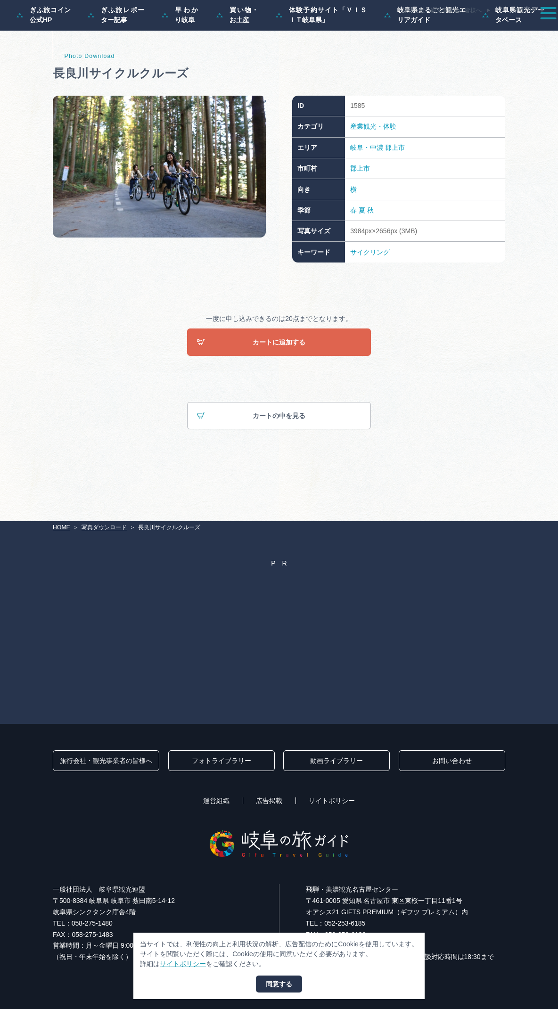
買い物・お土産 (237, 54)
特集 (265, 30)
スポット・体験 (361, 30)
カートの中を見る (251, 455)
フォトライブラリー (221, 761)
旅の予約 (487, 30)
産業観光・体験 (373, 166)
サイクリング (370, 291)
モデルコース (306, 30)
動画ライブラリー (336, 761)
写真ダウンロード (104, 528)
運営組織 (216, 801)
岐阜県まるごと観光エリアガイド (425, 54)
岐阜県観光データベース (513, 54)
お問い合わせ (452, 761)
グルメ (449, 30)
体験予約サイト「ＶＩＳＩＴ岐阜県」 (322, 54)
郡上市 (395, 187)
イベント (411, 30)
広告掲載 (269, 801)
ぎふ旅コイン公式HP (43, 54)
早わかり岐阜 (181, 54)
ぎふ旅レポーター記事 (116, 54)
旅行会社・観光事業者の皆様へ (442, 10)
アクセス (529, 30)
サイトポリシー (332, 801)
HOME (61, 528)
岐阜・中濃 (366, 187)
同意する (279, 984)
